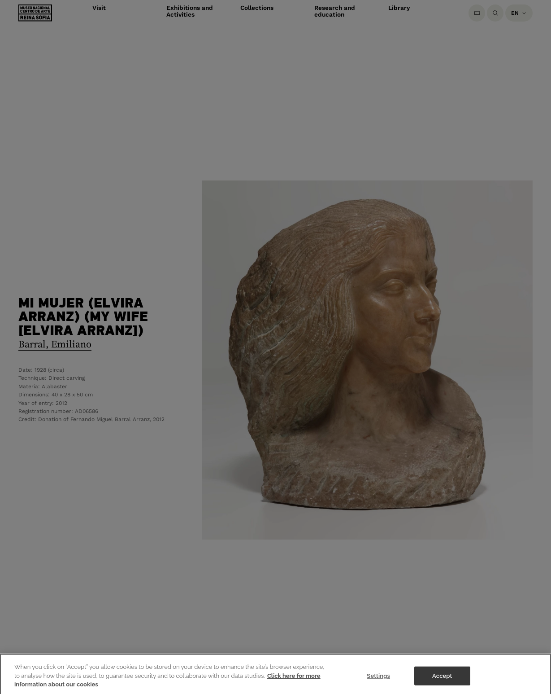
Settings (378, 680)
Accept (442, 680)
